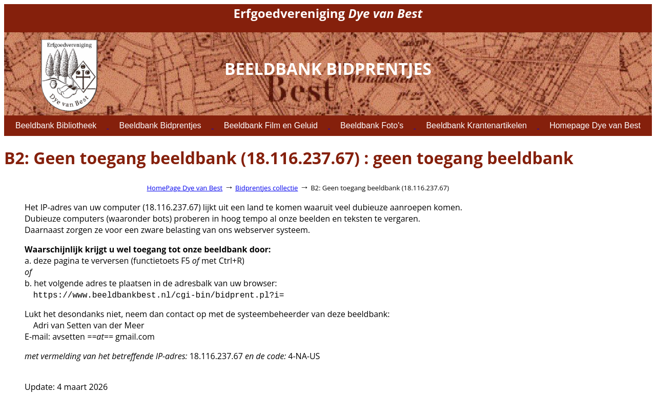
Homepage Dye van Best (595, 125)
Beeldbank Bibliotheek (55, 125)
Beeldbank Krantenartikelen (476, 125)
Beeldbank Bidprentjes (160, 125)
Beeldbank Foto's (371, 125)
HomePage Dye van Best (185, 187)
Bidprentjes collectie (266, 187)
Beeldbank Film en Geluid (271, 125)
